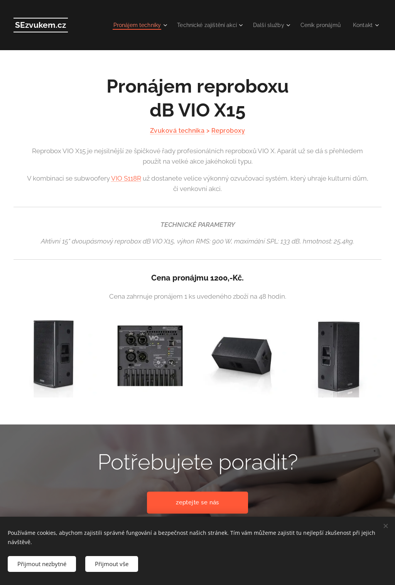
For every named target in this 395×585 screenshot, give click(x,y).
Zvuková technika (177, 130)
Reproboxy (228, 130)
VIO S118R (126, 178)
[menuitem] (136, 25)
